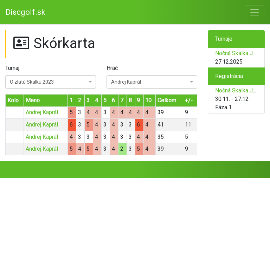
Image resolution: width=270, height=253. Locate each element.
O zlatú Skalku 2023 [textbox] (32, 82)
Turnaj (12, 68)
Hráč (112, 68)
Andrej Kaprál (42, 112)
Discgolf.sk (25, 12)
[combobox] (50, 82)
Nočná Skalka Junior (240, 53)
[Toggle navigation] (254, 12)
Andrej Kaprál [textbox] (126, 82)
